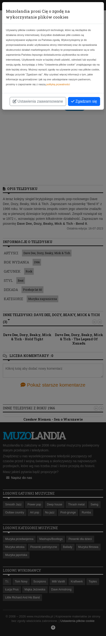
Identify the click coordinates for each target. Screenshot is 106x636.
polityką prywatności (58, 84)
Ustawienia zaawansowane (38, 101)
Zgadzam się (84, 101)
